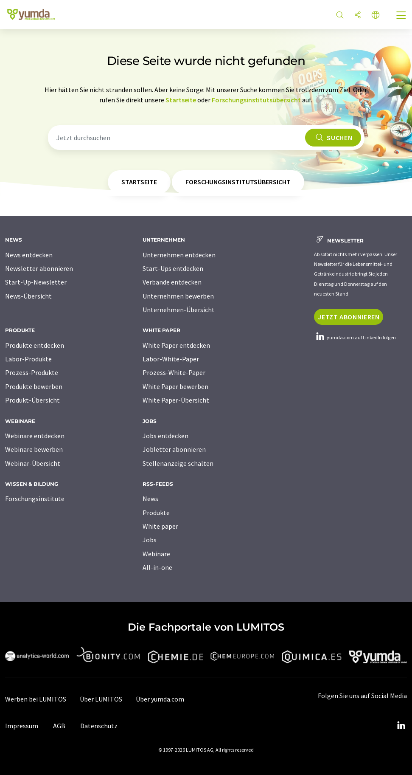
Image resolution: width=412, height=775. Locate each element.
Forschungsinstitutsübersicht (256, 100)
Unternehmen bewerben (178, 296)
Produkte (156, 512)
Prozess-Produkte (31, 372)
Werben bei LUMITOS (35, 699)
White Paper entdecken (176, 345)
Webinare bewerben (34, 449)
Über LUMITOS (101, 699)
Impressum (21, 725)
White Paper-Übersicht (176, 400)
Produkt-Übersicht (32, 400)
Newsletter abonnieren (39, 268)
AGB (59, 725)
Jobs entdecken (165, 435)
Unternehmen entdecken (179, 255)
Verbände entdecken (172, 282)
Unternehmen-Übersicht (179, 309)
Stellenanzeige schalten (178, 463)
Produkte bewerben (33, 386)
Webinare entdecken (34, 435)
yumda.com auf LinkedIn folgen (355, 337)
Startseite (180, 100)
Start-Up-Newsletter (36, 282)
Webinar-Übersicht (32, 463)
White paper (160, 526)
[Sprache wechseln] (375, 15)
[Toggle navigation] (401, 16)
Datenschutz (99, 725)
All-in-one (157, 567)
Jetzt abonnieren (348, 317)
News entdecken (29, 255)
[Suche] (340, 15)
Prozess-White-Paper (174, 372)
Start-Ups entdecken (173, 268)
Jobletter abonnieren (174, 449)
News (150, 498)
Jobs (150, 539)
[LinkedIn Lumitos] (401, 725)
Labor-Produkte (28, 359)
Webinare (156, 554)
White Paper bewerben (175, 386)
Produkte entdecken (34, 345)
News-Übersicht (28, 296)
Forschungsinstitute (34, 498)
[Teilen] (358, 15)
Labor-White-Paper (171, 359)
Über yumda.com (160, 699)
